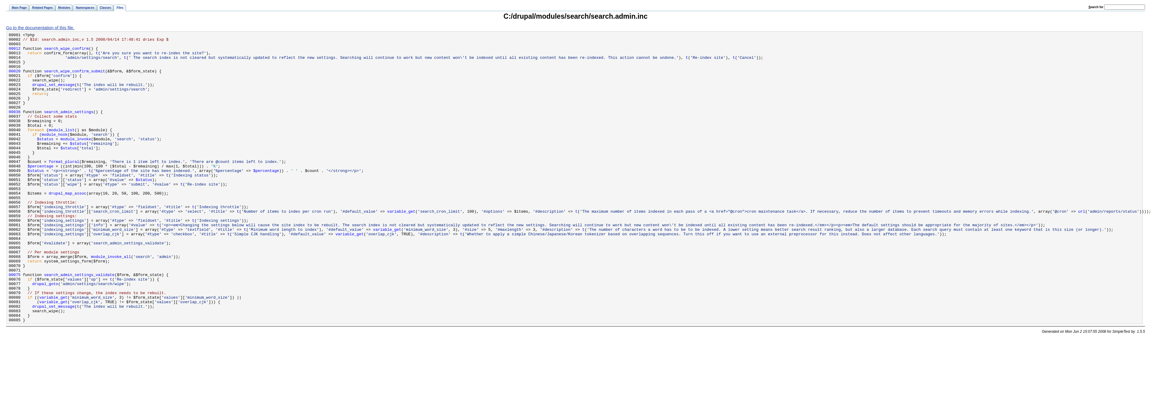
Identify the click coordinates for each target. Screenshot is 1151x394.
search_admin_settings (69, 128)
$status (45, 160)
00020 (15, 79)
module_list (62, 149)
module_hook (55, 155)
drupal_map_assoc (67, 225)
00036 (15, 128)
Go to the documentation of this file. (40, 27)
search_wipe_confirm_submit (74, 79)
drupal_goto (45, 334)
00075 (15, 323)
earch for (1096, 7)
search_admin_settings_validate (79, 323)
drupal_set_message (53, 95)
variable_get (401, 247)
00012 (15, 52)
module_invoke (75, 160)
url (1081, 247)
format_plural (64, 187)
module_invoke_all (111, 301)
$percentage (40, 193)
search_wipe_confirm (66, 52)
